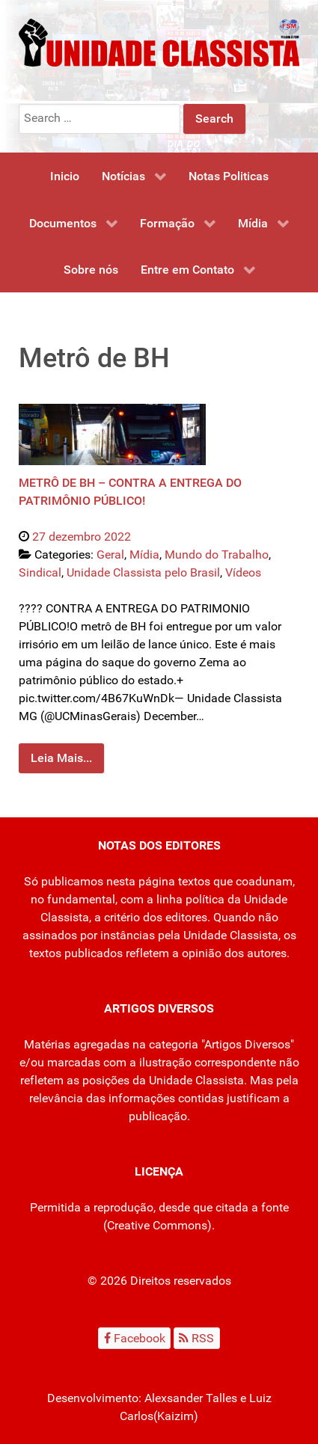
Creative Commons (157, 1225)
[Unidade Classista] (159, 41)
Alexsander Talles (190, 1398)
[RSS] (197, 1338)
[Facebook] (134, 1338)
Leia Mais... (61, 758)
